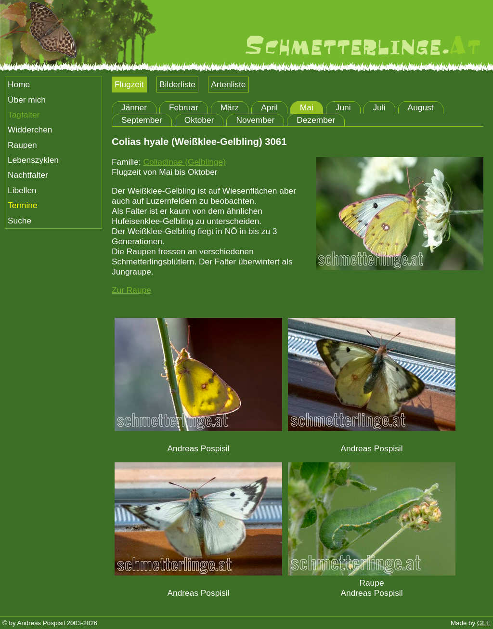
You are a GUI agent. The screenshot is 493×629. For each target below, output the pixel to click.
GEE (484, 623)
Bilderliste (177, 84)
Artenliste (228, 84)
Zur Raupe (131, 290)
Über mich (27, 100)
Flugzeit (129, 84)
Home (19, 84)
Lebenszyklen (33, 160)
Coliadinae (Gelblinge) (184, 162)
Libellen (22, 190)
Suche (19, 220)
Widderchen (30, 129)
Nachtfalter (28, 175)
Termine (23, 205)
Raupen (22, 145)
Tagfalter (23, 114)
